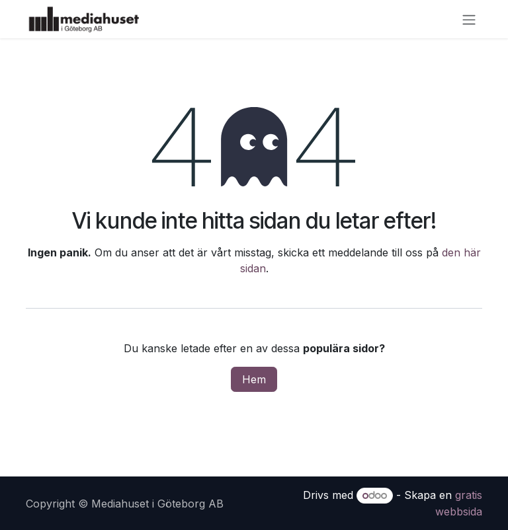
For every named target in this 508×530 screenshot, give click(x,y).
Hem (254, 379)
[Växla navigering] (469, 19)
